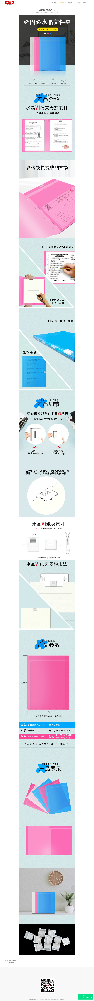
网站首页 (54, 3)
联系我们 (85, 3)
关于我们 (77, 3)
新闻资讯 (70, 3)
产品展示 (62, 3)
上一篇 (11, 960)
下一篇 (9, 962)
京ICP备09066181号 (61, 999)
